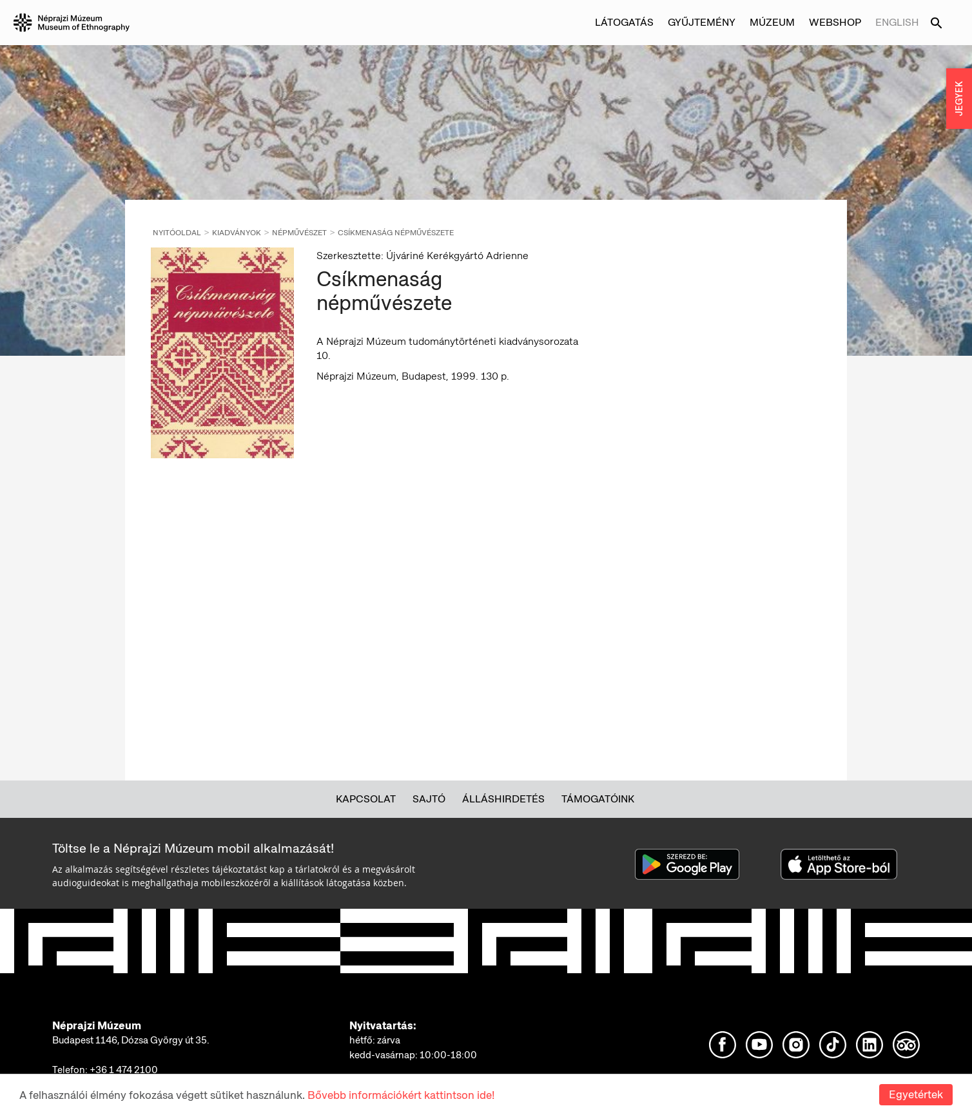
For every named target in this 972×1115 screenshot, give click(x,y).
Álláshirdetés (503, 799)
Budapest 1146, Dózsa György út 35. (130, 1040)
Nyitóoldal (177, 233)
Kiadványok (236, 233)
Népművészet (299, 233)
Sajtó (429, 799)
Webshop (835, 22)
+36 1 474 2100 (124, 1069)
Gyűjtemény (701, 22)
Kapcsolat (366, 799)
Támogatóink (597, 799)
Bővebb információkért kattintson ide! (400, 1095)
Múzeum (772, 22)
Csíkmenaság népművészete (396, 233)
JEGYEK (959, 98)
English (897, 22)
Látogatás (624, 22)
